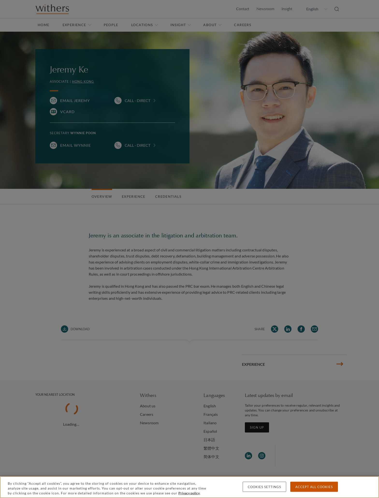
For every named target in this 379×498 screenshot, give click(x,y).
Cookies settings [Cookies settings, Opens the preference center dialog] (264, 487)
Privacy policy (189, 493)
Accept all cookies (314, 487)
